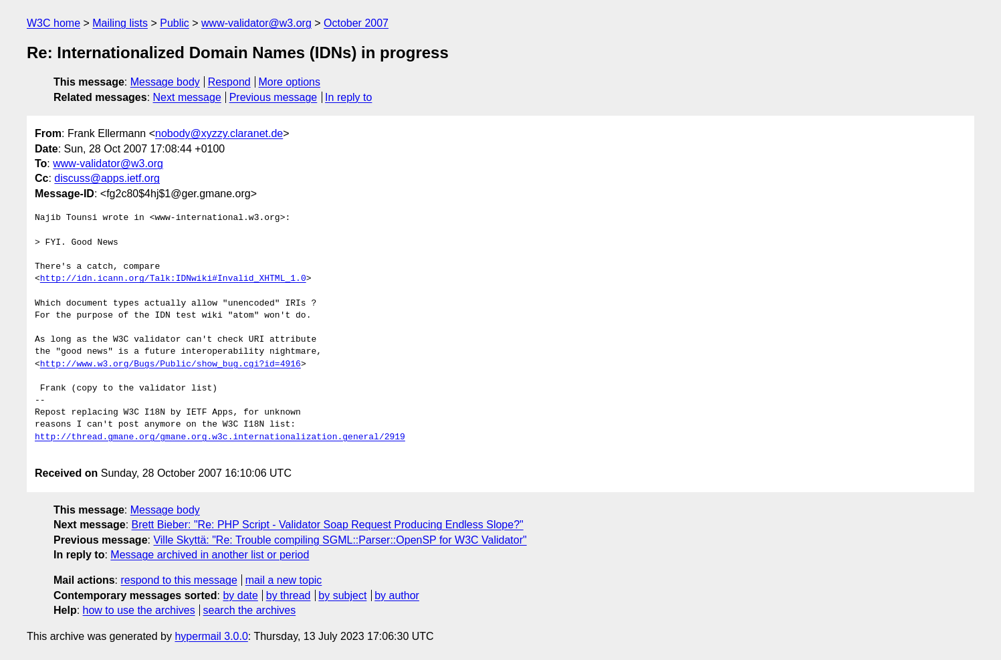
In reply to (348, 97)
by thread (288, 595)
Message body (165, 82)
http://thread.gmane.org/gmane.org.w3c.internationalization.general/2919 (220, 437)
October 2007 (356, 23)
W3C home (53, 23)
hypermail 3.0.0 (211, 636)
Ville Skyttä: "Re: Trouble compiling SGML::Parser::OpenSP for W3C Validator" (339, 540)
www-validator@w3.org (256, 23)
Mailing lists (120, 23)
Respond (229, 82)
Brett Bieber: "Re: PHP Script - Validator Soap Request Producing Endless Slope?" (328, 524)
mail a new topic (283, 580)
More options (290, 82)
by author (396, 595)
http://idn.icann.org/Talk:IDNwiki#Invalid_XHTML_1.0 (173, 279)
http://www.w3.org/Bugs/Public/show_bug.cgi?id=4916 (170, 364)
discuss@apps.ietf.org (107, 178)
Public (174, 23)
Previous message (273, 97)
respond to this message (178, 580)
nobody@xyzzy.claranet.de (219, 133)
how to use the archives (139, 610)
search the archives (249, 610)
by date (240, 595)
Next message (187, 97)
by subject (342, 595)
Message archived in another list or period (209, 554)
